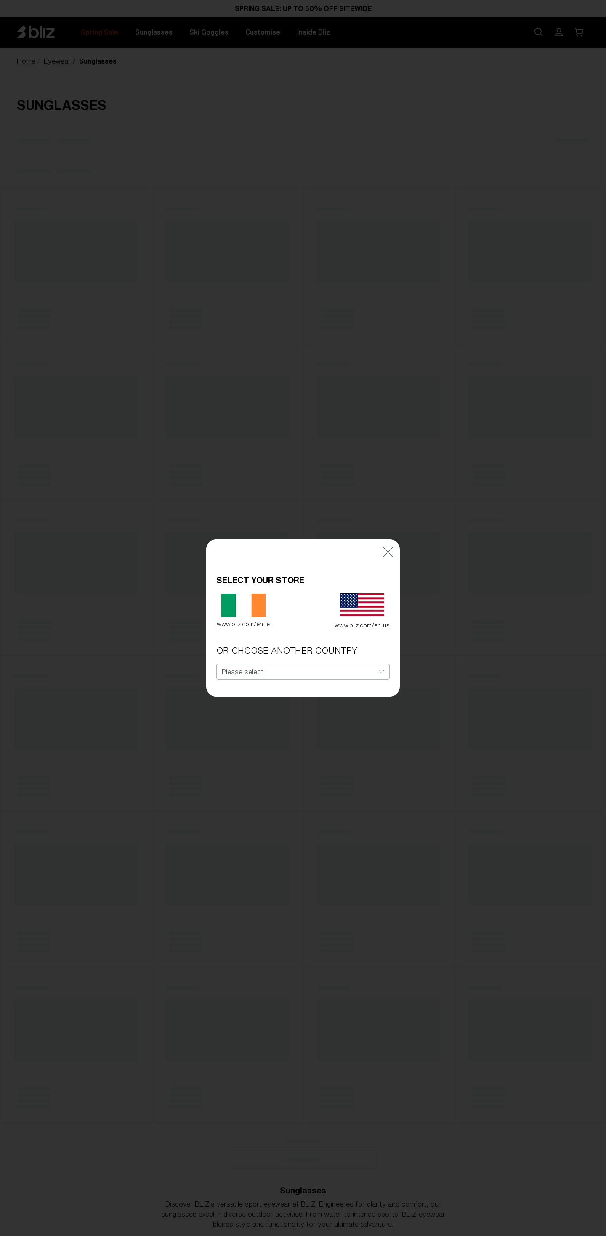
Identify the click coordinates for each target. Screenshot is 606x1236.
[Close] (388, 532)
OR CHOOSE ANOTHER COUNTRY (286, 631)
